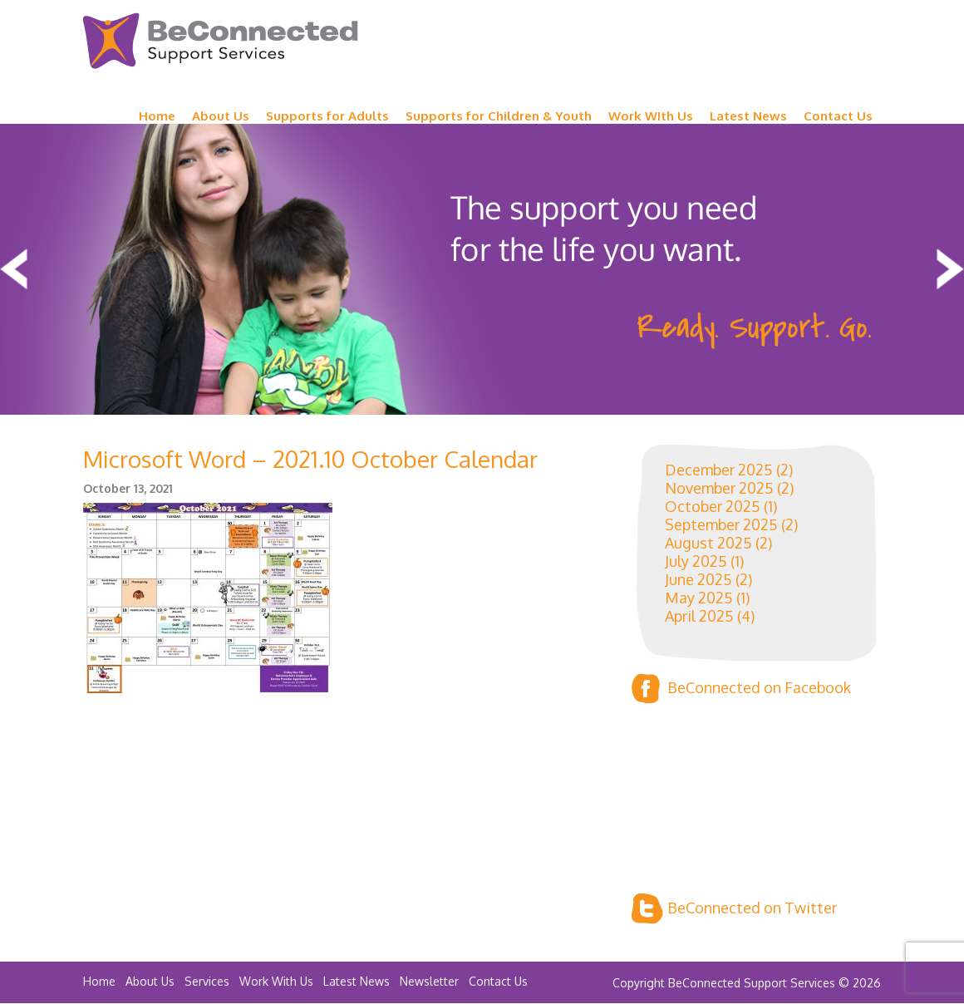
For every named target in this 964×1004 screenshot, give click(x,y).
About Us (220, 116)
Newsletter (429, 981)
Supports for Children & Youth (499, 116)
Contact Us (838, 116)
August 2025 (708, 543)
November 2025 (719, 488)
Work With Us (276, 981)
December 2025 (719, 469)
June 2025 (698, 579)
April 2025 (699, 616)
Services (206, 981)
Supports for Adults (327, 116)
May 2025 (699, 597)
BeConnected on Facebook (741, 688)
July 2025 (696, 561)
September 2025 (721, 524)
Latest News (748, 116)
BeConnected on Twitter (734, 908)
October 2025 (712, 506)
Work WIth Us (650, 116)
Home (157, 116)
